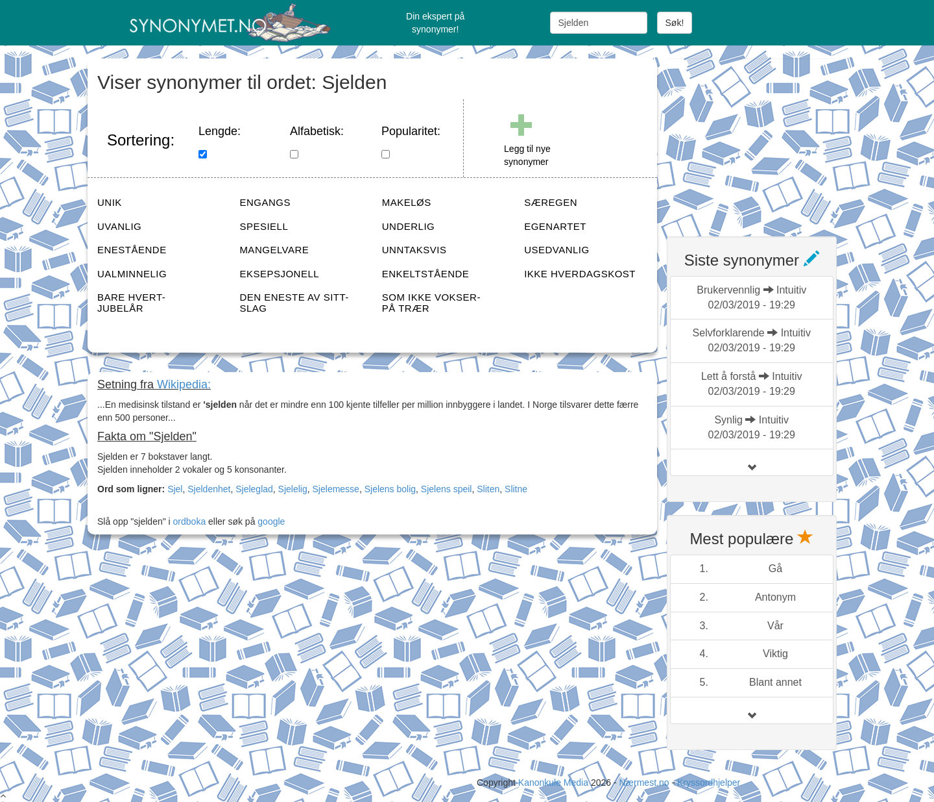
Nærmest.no (644, 782)
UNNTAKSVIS (414, 249)
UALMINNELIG (132, 273)
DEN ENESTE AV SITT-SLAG (293, 303)
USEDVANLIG (557, 249)
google (271, 521)
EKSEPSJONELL (279, 273)
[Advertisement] (764, 139)
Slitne (516, 489)
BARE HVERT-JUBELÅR (131, 303)
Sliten (488, 489)
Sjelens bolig (390, 489)
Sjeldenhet (208, 489)
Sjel (174, 489)
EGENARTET (555, 226)
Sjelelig (292, 489)
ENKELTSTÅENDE (426, 273)
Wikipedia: (184, 384)
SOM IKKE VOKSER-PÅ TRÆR (431, 303)
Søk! (674, 23)
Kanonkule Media (554, 782)
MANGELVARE (274, 249)
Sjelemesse (336, 489)
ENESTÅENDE (132, 249)
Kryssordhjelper (708, 782)
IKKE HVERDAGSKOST (580, 273)
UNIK (109, 202)
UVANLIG (119, 226)
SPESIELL (263, 226)
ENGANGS (265, 202)
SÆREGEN (550, 202)
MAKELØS (406, 202)
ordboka (188, 521)
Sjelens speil (446, 489)
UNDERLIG (408, 226)
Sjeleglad (254, 489)
